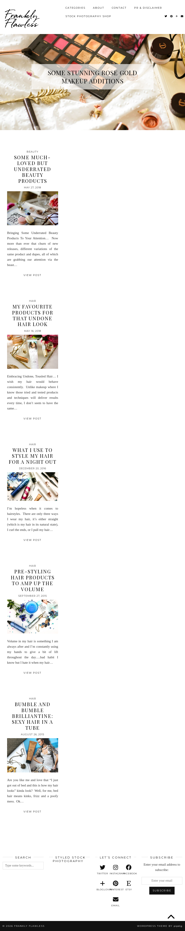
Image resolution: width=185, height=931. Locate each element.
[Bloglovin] (177, 15)
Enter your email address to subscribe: (162, 867)
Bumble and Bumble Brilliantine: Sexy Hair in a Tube (32, 716)
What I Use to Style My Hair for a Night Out (33, 456)
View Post (32, 275)
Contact (119, 6)
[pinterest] (115, 886)
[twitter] (102, 870)
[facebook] (128, 870)
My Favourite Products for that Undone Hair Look (32, 315)
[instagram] (115, 870)
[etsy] (128, 886)
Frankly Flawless (21, 18)
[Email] (182, 15)
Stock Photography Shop (88, 14)
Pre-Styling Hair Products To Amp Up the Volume (33, 580)
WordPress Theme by (159, 926)
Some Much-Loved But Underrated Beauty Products (32, 169)
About (98, 6)
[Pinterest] (171, 15)
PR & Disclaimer (148, 6)
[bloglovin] (102, 886)
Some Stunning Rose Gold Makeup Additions (92, 77)
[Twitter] (166, 15)
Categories (75, 6)
